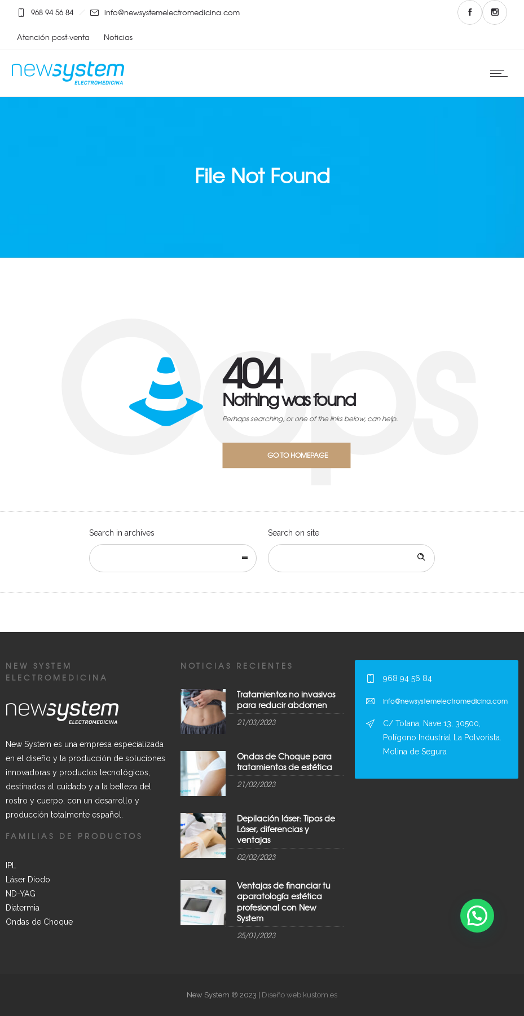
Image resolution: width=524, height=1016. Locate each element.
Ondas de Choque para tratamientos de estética (284, 761)
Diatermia (22, 907)
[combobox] (172, 558)
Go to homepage (297, 455)
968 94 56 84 (52, 12)
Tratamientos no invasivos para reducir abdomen (286, 699)
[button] (477, 916)
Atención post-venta (53, 37)
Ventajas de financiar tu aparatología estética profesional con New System (284, 902)
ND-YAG (21, 893)
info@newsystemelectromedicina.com (172, 12)
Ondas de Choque (39, 921)
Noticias (118, 37)
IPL (11, 865)
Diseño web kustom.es (298, 995)
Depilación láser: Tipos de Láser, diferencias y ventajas (286, 828)
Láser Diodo (28, 879)
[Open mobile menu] (501, 73)
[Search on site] (351, 558)
